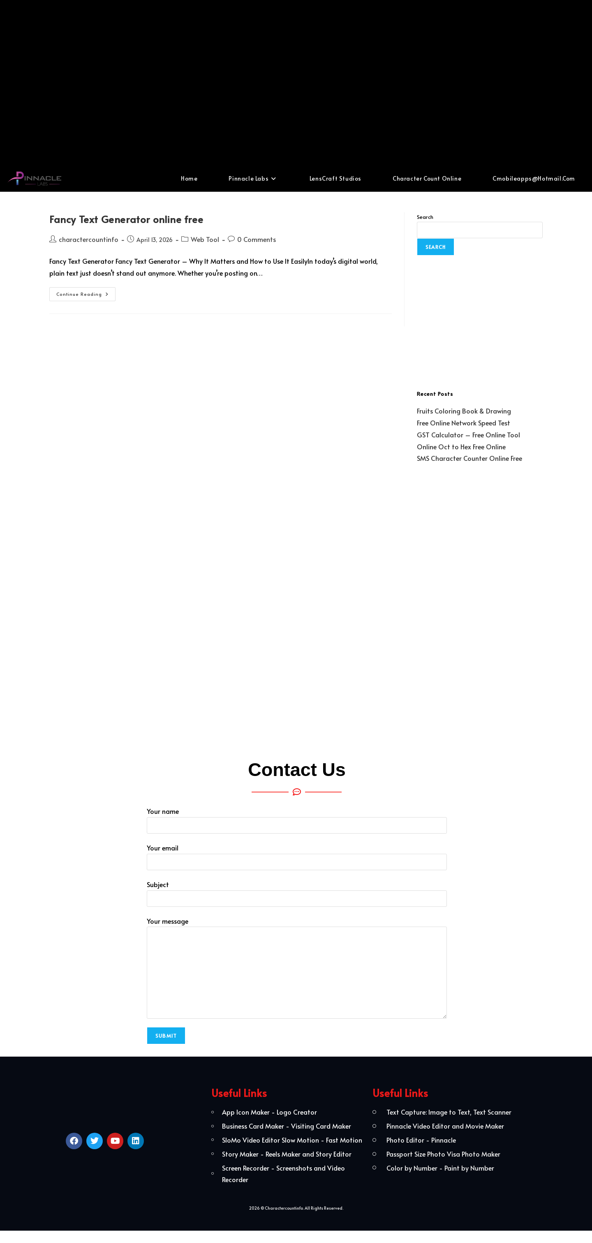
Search (425, 217)
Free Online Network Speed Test (463, 422)
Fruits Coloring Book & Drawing (464, 410)
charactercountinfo (88, 239)
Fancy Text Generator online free (126, 219)
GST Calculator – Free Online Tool (468, 434)
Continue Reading (86, 292)
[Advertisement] (296, 82)
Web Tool (205, 239)
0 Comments (256, 239)
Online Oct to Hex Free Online (461, 446)
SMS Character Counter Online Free (469, 457)
